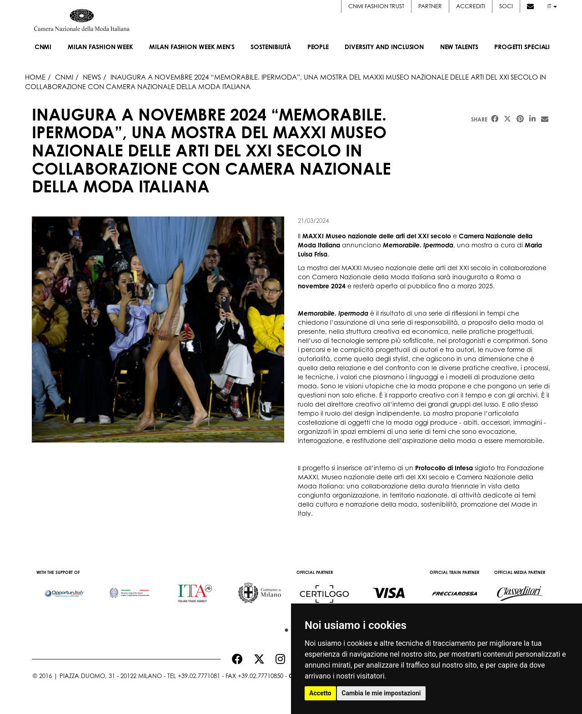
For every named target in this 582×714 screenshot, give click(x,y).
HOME (35, 77)
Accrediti (470, 6)
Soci (506, 6)
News (92, 77)
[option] (64, 589)
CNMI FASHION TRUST (376, 6)
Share (479, 119)
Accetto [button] (320, 693)
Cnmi (64, 77)
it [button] (552, 6)
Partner (430, 6)
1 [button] (284, 628)
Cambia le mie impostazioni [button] (381, 693)
